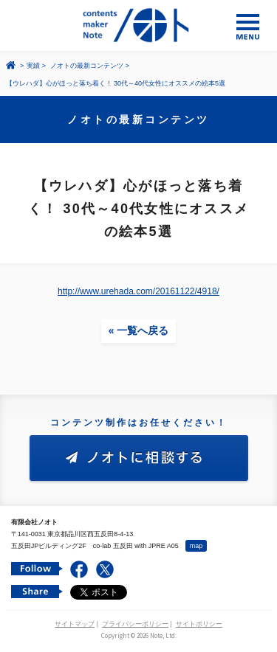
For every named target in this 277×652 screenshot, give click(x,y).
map (196, 545)
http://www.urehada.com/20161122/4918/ (138, 291)
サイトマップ (75, 624)
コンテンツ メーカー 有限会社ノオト (138, 25)
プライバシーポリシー (135, 624)
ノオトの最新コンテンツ (86, 65)
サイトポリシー (199, 624)
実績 (33, 65)
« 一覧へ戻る (139, 330)
